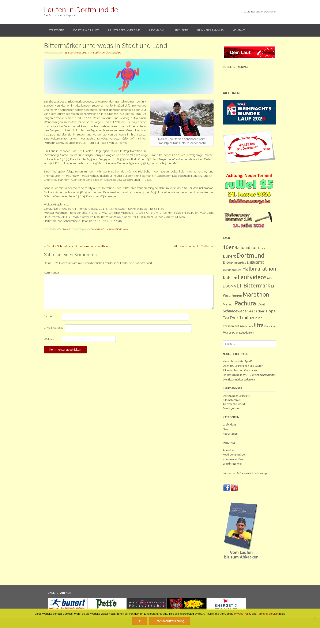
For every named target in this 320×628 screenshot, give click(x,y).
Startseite (56, 30)
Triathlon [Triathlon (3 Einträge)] (245, 326)
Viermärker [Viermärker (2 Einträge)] (270, 326)
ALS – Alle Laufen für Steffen (194, 246)
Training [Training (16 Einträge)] (256, 318)
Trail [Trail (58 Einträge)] (244, 317)
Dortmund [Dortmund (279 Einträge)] (250, 255)
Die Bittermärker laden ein (239, 379)
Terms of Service (267, 613)
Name (48, 316)
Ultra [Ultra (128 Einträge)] (257, 325)
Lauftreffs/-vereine (124, 30)
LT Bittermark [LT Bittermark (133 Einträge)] (253, 285)
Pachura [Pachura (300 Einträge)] (245, 303)
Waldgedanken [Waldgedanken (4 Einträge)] (245, 332)
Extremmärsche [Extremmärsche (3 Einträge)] (232, 269)
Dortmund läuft (86, 30)
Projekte (181, 30)
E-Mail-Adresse (54, 327)
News (66, 229)
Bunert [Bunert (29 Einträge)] (229, 256)
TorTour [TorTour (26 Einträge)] (230, 318)
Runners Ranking (210, 30)
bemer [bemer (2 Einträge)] (261, 248)
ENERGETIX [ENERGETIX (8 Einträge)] (255, 262)
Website (49, 339)
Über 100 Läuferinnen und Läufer (243, 365)
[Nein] (315, 618)
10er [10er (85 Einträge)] (228, 247)
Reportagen (230, 433)
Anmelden (229, 450)
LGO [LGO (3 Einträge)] (269, 278)
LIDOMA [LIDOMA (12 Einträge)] (229, 286)
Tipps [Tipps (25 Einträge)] (270, 311)
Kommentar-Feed (234, 459)
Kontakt (239, 30)
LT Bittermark (113, 229)
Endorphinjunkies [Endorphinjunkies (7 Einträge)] (234, 262)
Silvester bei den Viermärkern (241, 370)
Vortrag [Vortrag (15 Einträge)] (229, 332)
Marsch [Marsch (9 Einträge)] (228, 304)
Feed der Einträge (234, 454)
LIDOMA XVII (157, 30)
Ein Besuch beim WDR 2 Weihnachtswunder (249, 374)
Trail (125, 229)
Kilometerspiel (232, 399)
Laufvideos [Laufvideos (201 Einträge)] (252, 277)
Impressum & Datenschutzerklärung (245, 473)
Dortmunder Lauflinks (236, 395)
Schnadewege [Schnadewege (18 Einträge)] (235, 311)
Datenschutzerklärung (169, 621)
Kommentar (52, 272)
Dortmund (98, 229)
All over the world (234, 403)
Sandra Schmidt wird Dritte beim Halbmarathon (76, 246)
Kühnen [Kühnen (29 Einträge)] (230, 277)
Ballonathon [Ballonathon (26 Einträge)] (245, 247)
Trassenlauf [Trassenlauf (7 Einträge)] (231, 326)
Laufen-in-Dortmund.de (81, 9)
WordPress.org (232, 463)
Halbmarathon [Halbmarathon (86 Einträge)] (259, 269)
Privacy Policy (242, 613)
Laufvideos (229, 424)
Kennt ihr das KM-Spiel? (237, 361)
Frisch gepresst (232, 408)
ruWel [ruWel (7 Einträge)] (261, 304)
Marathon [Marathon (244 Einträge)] (256, 294)
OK (140, 621)
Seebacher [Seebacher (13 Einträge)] (255, 311)
